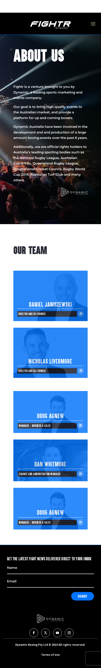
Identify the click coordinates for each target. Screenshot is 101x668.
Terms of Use (50, 655)
